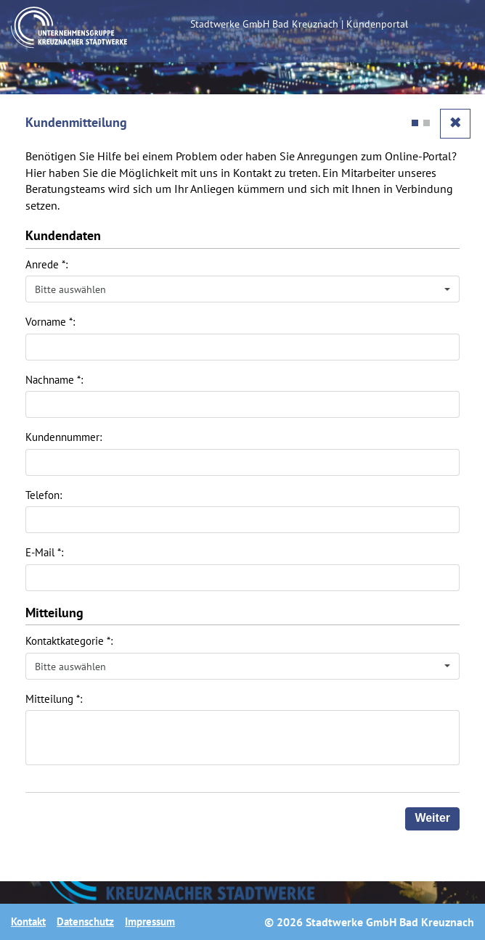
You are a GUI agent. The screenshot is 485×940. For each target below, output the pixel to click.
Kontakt (28, 921)
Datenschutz (85, 921)
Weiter (432, 818)
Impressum (150, 921)
